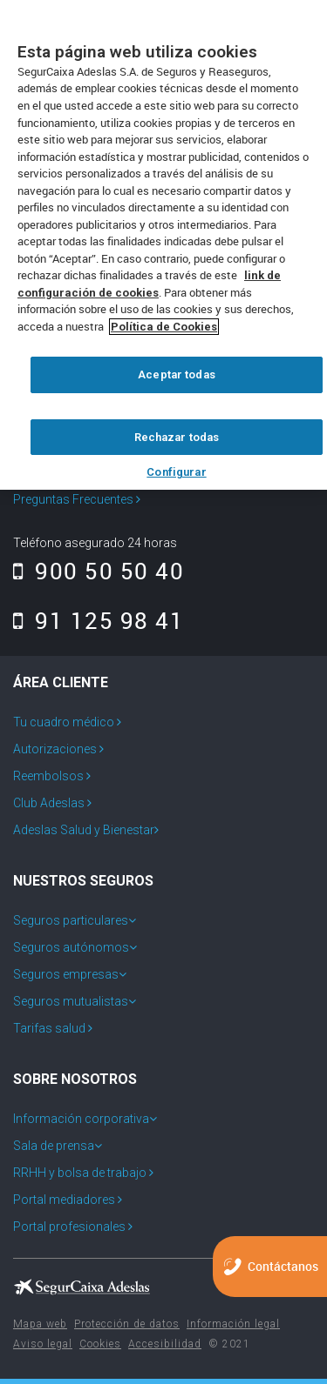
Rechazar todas (177, 437)
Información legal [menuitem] (233, 1324)
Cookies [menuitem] (100, 1344)
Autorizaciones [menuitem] (56, 749)
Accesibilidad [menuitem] (164, 1344)
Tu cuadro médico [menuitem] (65, 722)
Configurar (176, 471)
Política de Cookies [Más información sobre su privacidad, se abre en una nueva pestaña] (164, 326)
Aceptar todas (176, 374)
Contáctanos (283, 1266)
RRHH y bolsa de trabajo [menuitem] (81, 1173)
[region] (163, 245)
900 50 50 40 (98, 570)
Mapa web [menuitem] (40, 1324)
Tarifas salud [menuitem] (50, 1028)
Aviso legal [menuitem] (42, 1344)
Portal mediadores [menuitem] (65, 1200)
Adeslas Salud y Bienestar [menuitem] (83, 830)
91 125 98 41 (98, 620)
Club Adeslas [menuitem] (50, 803)
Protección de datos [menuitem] (127, 1324)
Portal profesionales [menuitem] (70, 1227)
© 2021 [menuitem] (229, 1344)
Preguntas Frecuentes (76, 499)
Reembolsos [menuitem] (49, 776)
